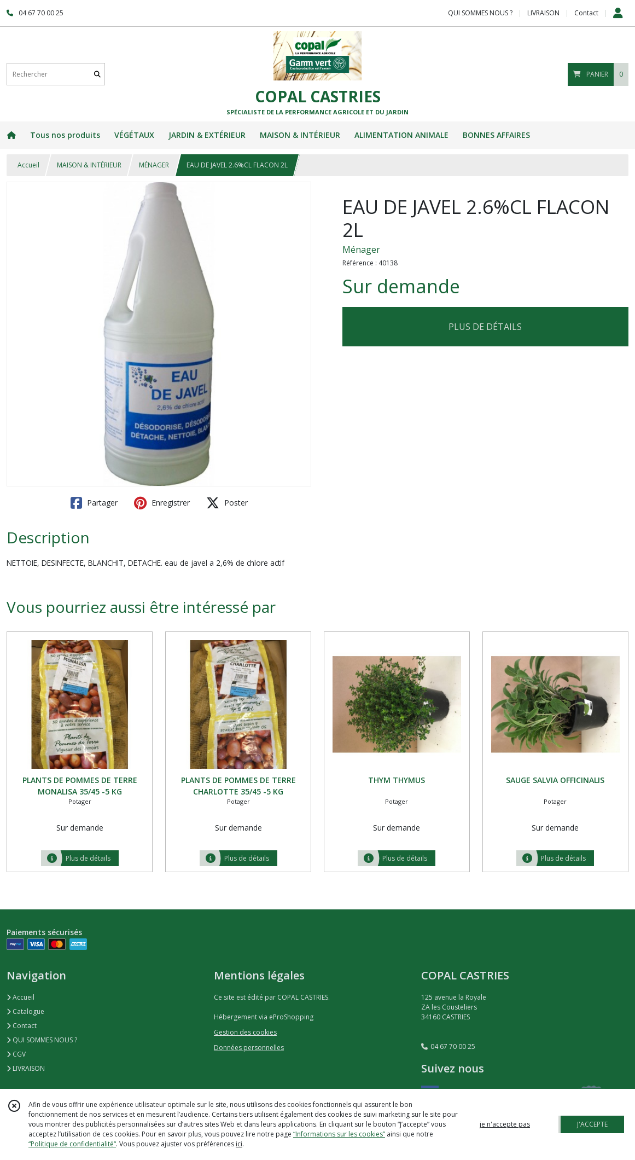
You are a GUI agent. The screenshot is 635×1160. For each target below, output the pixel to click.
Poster (227, 502)
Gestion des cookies (245, 1032)
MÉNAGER (154, 165)
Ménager (361, 249)
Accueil (28, 165)
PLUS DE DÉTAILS (485, 327)
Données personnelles (249, 1047)
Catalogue (25, 1011)
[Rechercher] (97, 74)
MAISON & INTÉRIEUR (89, 165)
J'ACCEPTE (592, 1124)
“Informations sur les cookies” (339, 1134)
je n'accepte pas (505, 1124)
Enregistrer (162, 502)
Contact (586, 13)
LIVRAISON (26, 1068)
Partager (94, 502)
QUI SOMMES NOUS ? (42, 1040)
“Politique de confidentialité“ (72, 1144)
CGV (16, 1054)
